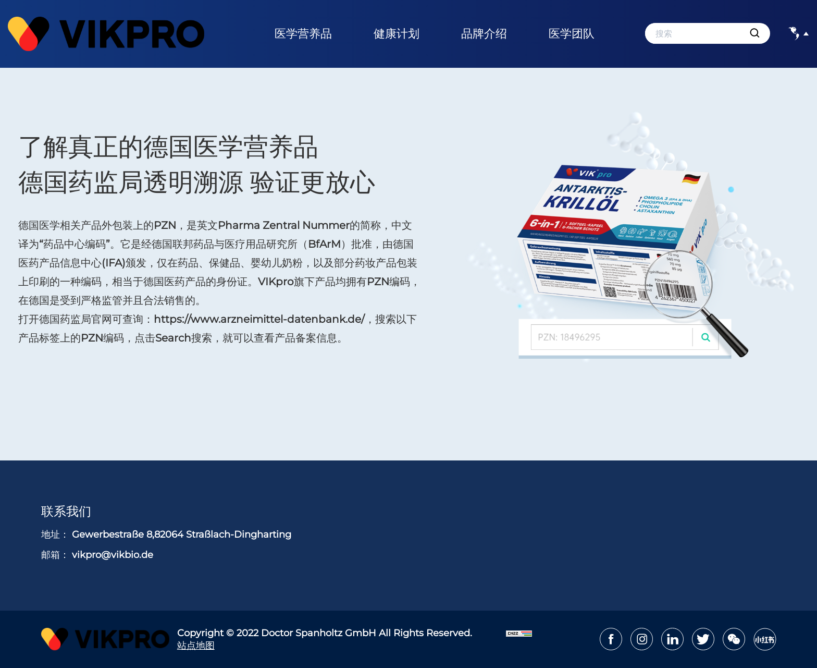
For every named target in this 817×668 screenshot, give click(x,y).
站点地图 (196, 645)
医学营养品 (303, 34)
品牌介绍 (484, 34)
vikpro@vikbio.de (112, 555)
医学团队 (572, 34)
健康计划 (396, 34)
